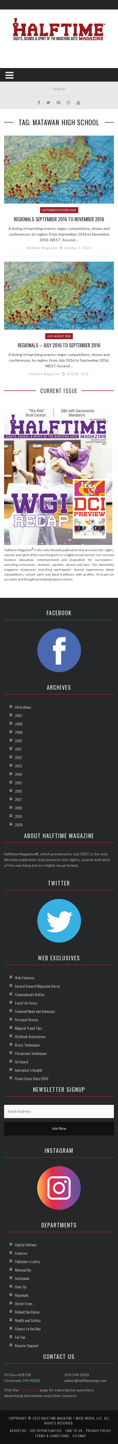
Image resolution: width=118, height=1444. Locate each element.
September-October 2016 (59, 210)
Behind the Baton (27, 1312)
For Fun (20, 1337)
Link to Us (74, 1430)
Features (21, 1253)
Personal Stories (26, 1019)
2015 (18, 782)
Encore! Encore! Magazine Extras (37, 986)
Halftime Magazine (42, 248)
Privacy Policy (98, 1430)
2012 (18, 757)
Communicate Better (30, 994)
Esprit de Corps (26, 1003)
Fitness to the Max (28, 1328)
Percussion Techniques (31, 1053)
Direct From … (25, 1303)
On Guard (21, 1061)
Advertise (18, 1430)
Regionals (21, 1295)
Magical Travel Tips (28, 1028)
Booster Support (27, 1345)
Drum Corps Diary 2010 (31, 1078)
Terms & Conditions (52, 1435)
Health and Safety (27, 1320)
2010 (18, 740)
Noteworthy (23, 1270)
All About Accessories (30, 1036)
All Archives (23, 707)
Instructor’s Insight (28, 1070)
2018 (18, 808)
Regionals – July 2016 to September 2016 (59, 345)
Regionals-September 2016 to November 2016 (59, 219)
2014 (18, 774)
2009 (18, 732)
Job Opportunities (46, 1430)
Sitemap (79, 1435)
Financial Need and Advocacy (35, 1011)
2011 (18, 749)
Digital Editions (26, 1244)
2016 (18, 791)
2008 (18, 724)
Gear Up (21, 1286)
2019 (18, 816)
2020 (18, 824)
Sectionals (22, 1278)
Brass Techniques (27, 1045)
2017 (18, 799)
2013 (18, 766)
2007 (18, 715)
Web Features (24, 977)
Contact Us (29, 1390)
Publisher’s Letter (27, 1261)
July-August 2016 (59, 336)
